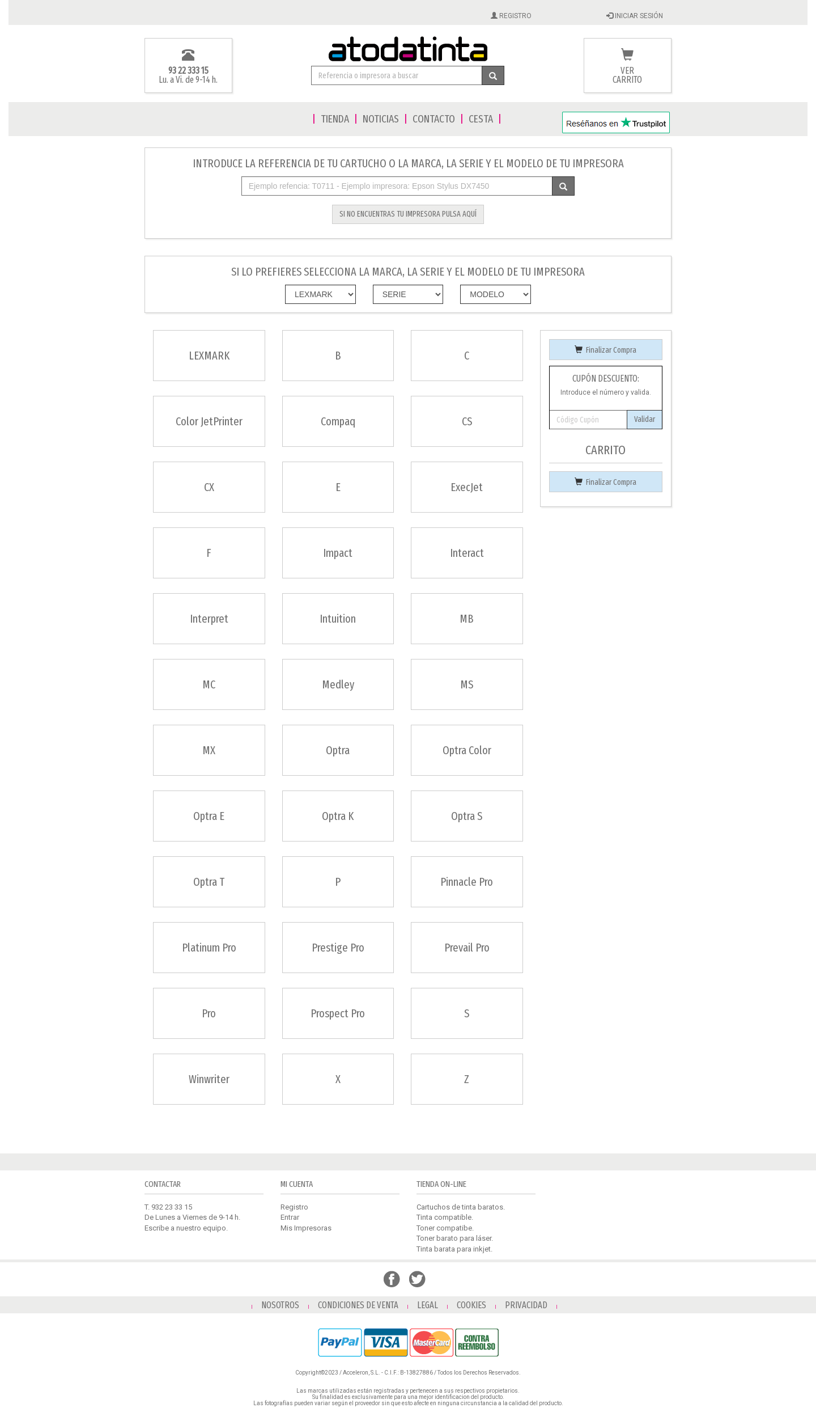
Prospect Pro (338, 1013)
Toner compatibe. (445, 1228)
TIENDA (335, 118)
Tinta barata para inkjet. (454, 1249)
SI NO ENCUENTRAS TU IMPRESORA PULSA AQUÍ (408, 214)
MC (208, 684)
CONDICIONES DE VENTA (358, 1305)
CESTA (481, 118)
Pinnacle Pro (466, 882)
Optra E (208, 816)
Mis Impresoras (306, 1228)
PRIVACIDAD (526, 1305)
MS (466, 684)
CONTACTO (434, 118)
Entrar (289, 1217)
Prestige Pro (338, 947)
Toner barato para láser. (454, 1238)
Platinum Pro (209, 947)
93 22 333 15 (188, 70)
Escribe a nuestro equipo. (186, 1228)
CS (467, 421)
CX (209, 487)
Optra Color (467, 750)
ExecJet (466, 487)
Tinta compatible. (444, 1217)
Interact (467, 553)
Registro (294, 1207)
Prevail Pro (467, 947)
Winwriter (209, 1079)
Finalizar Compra (605, 350)
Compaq (338, 421)
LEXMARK (209, 355)
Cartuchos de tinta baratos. (460, 1207)
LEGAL (427, 1305)
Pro (209, 1013)
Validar (644, 419)
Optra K (338, 816)
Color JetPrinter (209, 421)
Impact (337, 553)
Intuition (338, 618)
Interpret (209, 618)
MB (467, 618)
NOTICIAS (381, 118)
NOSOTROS (280, 1305)
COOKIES (471, 1305)
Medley (338, 684)
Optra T (208, 882)
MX (208, 750)
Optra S (466, 816)
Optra (338, 750)
